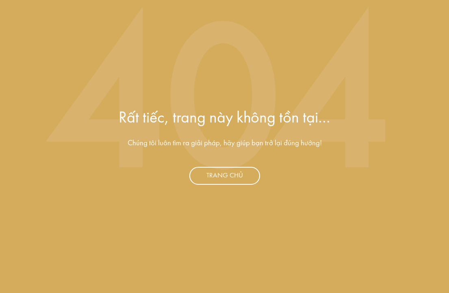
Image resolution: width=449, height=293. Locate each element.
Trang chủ (224, 175)
